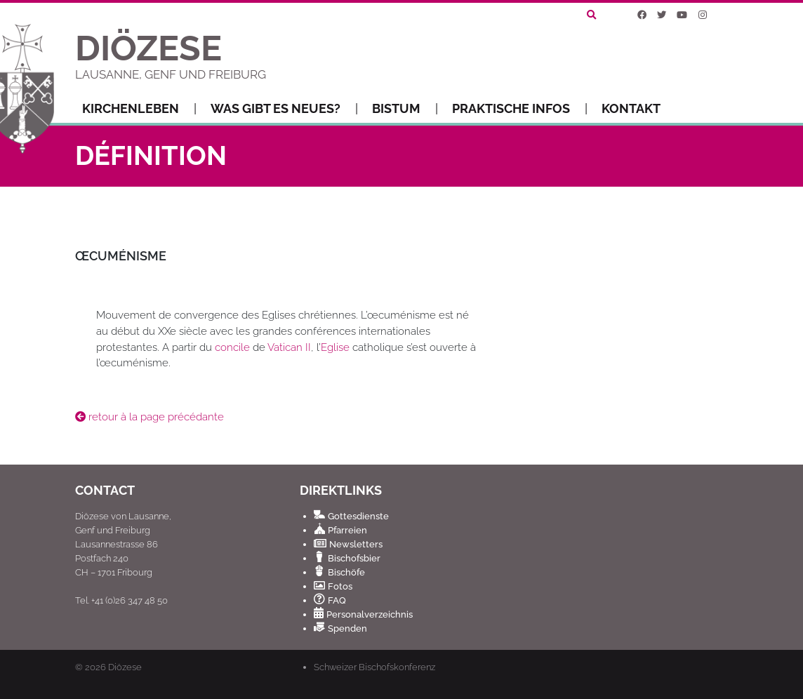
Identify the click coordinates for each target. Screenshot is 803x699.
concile (232, 347)
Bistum (405, 109)
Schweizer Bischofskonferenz (374, 666)
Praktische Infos (520, 109)
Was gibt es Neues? (284, 109)
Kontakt (631, 108)
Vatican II (289, 347)
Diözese (125, 667)
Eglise (335, 347)
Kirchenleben (139, 109)
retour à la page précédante (149, 417)
